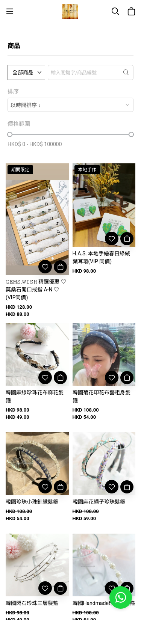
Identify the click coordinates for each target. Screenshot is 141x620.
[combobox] (70, 105)
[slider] (9, 134)
